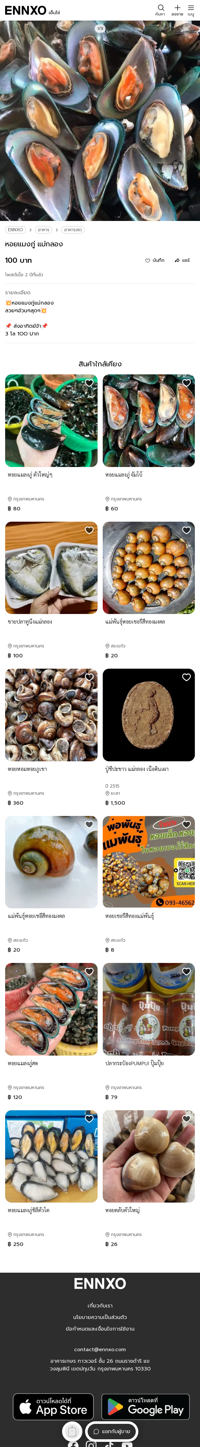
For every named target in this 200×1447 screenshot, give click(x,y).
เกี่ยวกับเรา (100, 1306)
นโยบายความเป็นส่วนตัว (100, 1317)
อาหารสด (73, 229)
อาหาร (43, 229)
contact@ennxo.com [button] (100, 1349)
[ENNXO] (25, 10)
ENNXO (15, 229)
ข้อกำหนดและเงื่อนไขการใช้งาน (100, 1329)
